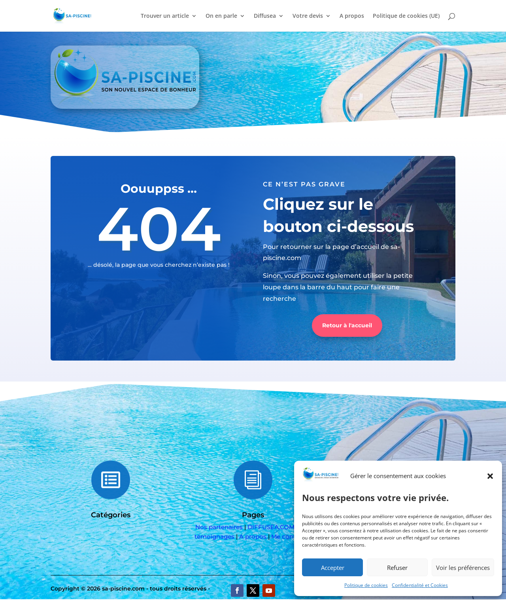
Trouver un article (165, 16)
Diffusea (265, 16)
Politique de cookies (366, 585)
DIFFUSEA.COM (271, 527)
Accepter (332, 568)
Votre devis (308, 16)
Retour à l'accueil (347, 325)
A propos (352, 16)
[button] (490, 476)
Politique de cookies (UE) (406, 16)
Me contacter (291, 536)
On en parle (221, 16)
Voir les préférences (463, 568)
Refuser (397, 568)
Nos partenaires (219, 527)
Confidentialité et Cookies (420, 585)
